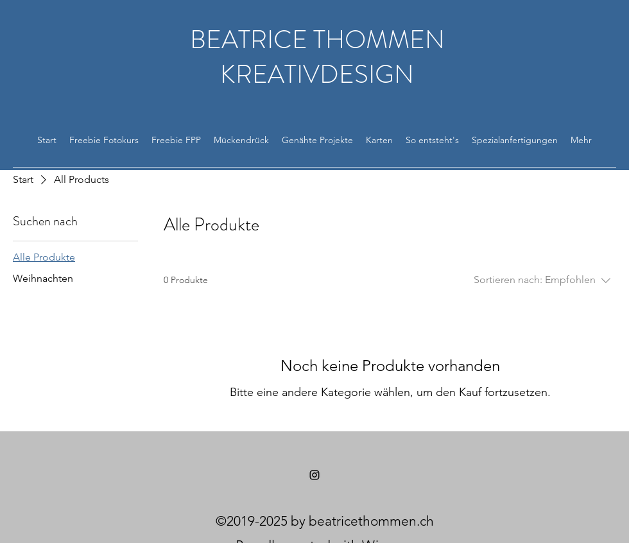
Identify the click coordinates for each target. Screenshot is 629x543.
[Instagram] (314, 475)
